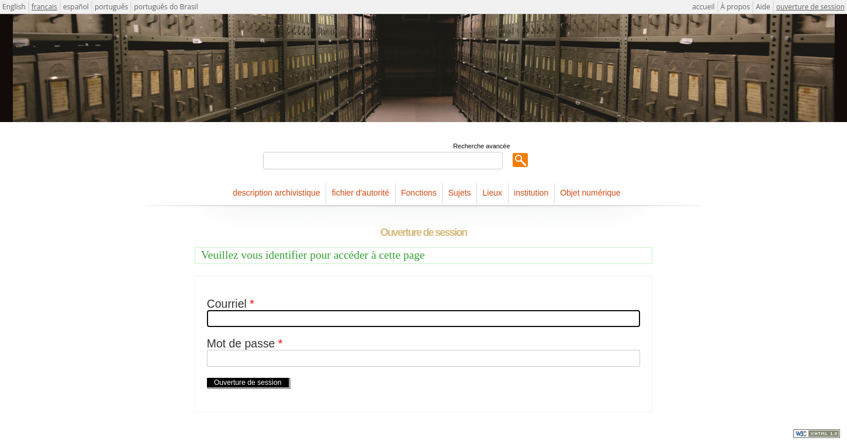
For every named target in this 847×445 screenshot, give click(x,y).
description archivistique (276, 192)
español (76, 7)
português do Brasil (166, 7)
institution (531, 192)
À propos (735, 7)
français (44, 7)
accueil (703, 7)
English (14, 7)
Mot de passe (245, 343)
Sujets (459, 192)
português (111, 7)
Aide (763, 7)
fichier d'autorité (360, 192)
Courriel (230, 304)
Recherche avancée (481, 146)
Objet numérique (590, 192)
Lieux (492, 192)
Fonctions (419, 192)
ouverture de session (810, 7)
